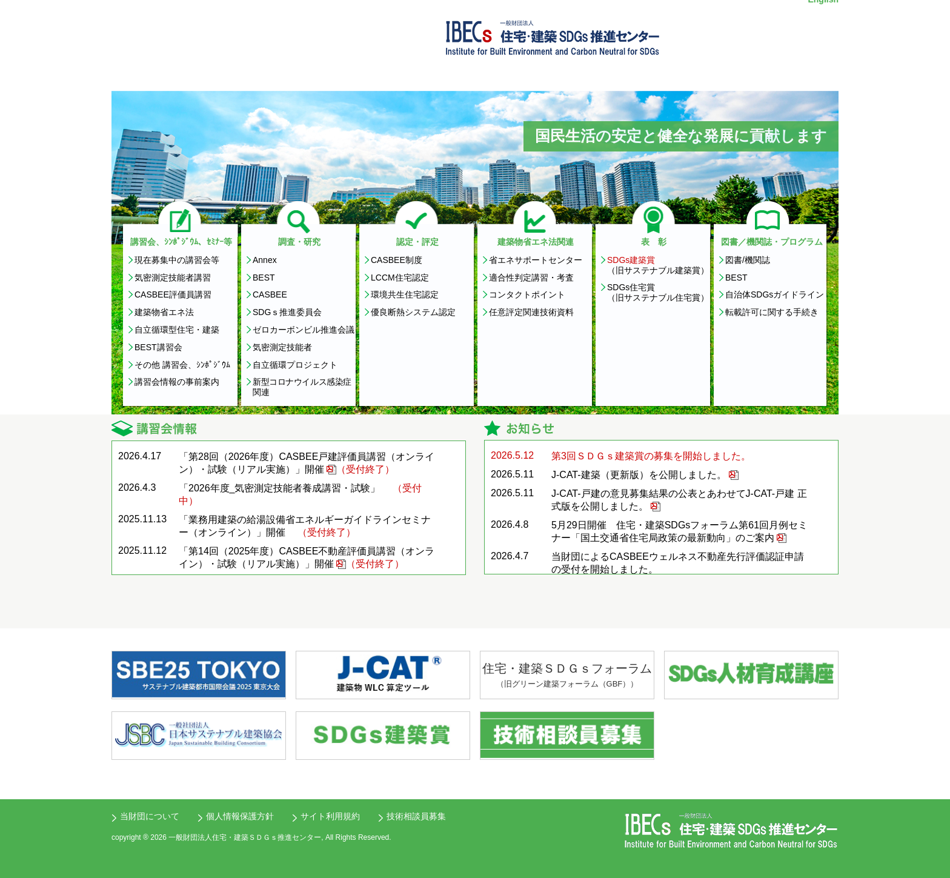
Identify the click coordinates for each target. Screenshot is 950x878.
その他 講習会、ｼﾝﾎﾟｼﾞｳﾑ (182, 365)
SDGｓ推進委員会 (287, 312)
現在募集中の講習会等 (177, 260)
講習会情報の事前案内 (177, 382)
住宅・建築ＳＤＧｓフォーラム (567, 676)
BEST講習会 (158, 347)
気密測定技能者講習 (173, 277)
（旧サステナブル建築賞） (658, 265)
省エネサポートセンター (535, 260)
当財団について (149, 816)
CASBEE (270, 294)
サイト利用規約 (330, 816)
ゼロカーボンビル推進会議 (303, 329)
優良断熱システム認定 (413, 312)
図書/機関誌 (747, 260)
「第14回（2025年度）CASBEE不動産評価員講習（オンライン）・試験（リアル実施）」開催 (306, 557)
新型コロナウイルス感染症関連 (302, 387)
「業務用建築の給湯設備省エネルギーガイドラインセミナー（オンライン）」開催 (305, 525)
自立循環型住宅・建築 (177, 329)
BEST (264, 277)
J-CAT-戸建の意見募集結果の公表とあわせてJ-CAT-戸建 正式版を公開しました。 (679, 499)
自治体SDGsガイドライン (774, 294)
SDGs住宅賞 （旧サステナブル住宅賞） (658, 292)
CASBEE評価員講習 (173, 294)
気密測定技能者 (282, 347)
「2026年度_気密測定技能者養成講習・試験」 (279, 488)
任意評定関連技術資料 (531, 312)
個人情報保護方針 (240, 816)
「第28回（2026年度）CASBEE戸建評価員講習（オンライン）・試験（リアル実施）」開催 (306, 462)
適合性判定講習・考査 (531, 277)
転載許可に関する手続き (772, 312)
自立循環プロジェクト (295, 365)
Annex (265, 260)
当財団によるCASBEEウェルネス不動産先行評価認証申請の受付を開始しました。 (677, 562)
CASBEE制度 (396, 260)
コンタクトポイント (527, 294)
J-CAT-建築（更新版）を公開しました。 (638, 475)
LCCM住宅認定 (400, 277)
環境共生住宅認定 (405, 294)
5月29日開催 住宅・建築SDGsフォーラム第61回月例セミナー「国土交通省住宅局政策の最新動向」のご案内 (679, 531)
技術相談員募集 (416, 816)
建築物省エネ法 (164, 312)
